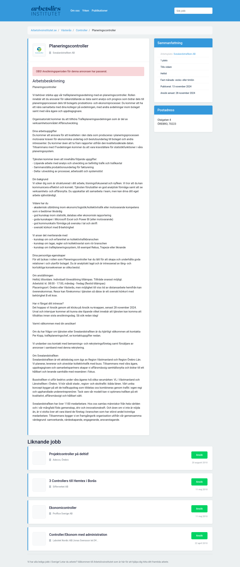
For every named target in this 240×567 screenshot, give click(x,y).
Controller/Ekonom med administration (78, 535)
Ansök (199, 455)
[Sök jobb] (193, 11)
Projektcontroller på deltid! (69, 454)
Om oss (76, 10)
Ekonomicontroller (62, 508)
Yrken (87, 10)
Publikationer (101, 10)
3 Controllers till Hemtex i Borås (72, 481)
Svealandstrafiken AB (185, 54)
